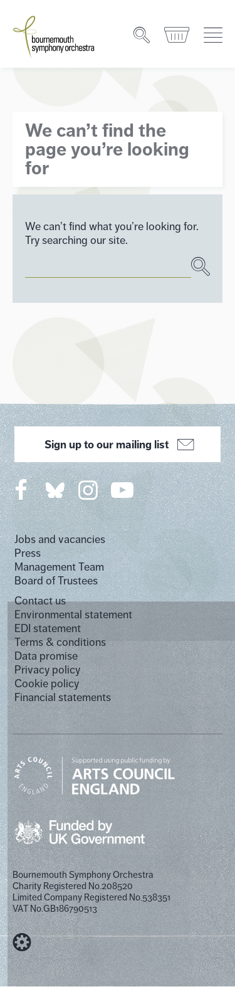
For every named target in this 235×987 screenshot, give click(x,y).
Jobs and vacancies (59, 539)
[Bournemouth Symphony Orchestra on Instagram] (89, 490)
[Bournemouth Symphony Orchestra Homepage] (54, 35)
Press (27, 553)
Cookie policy (46, 683)
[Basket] (177, 35)
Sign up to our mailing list (117, 444)
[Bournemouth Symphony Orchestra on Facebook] (21, 490)
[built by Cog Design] (22, 942)
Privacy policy (47, 669)
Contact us (40, 600)
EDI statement (47, 628)
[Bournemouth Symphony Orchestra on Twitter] (54, 489)
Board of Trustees (56, 580)
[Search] (142, 35)
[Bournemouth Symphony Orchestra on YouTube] (123, 490)
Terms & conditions (60, 642)
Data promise (46, 656)
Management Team (59, 567)
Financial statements (62, 697)
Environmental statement (73, 614)
